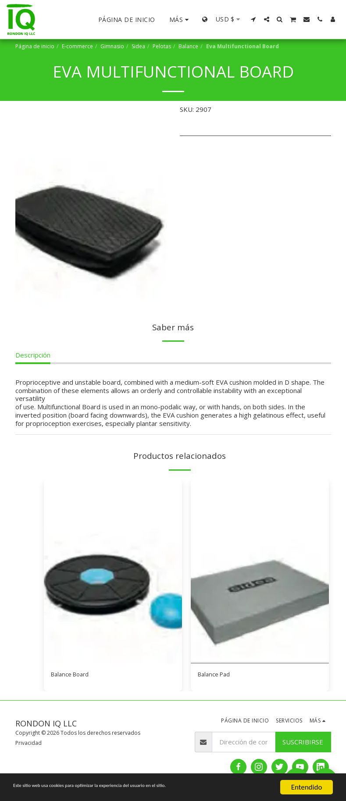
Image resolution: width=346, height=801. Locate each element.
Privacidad (28, 744)
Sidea (138, 46)
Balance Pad (216, 675)
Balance (188, 46)
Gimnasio (112, 46)
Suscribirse (302, 743)
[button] (253, 19)
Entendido (306, 787)
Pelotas (162, 46)
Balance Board (72, 675)
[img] (113, 571)
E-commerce (77, 46)
